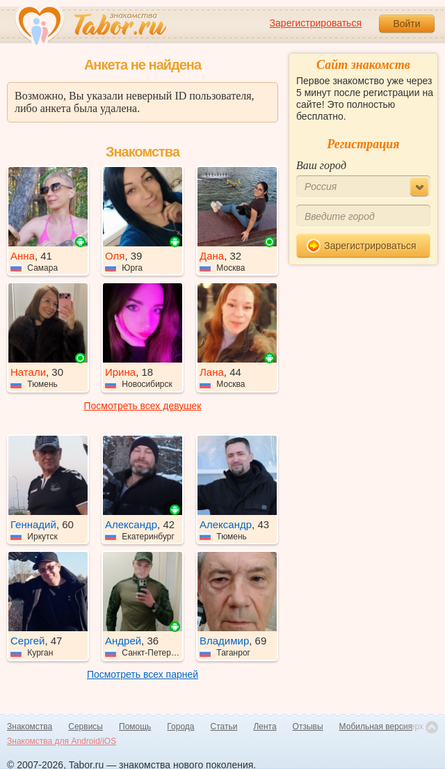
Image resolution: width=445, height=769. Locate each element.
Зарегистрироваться (316, 23)
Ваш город (321, 165)
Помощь (135, 726)
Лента (264, 726)
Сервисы (85, 726)
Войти (406, 23)
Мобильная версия (376, 726)
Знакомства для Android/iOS (61, 741)
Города (180, 726)
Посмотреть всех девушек (143, 405)
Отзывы (308, 726)
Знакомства (29, 726)
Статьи (224, 726)
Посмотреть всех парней (142, 674)
